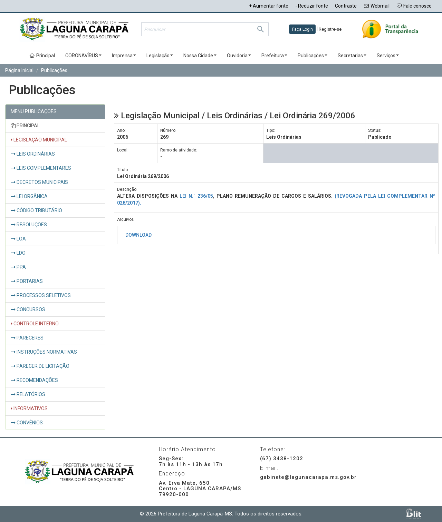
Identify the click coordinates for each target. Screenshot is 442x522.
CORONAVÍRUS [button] (83, 55)
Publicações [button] (312, 55)
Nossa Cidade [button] (200, 55)
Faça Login (302, 29)
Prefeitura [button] (274, 55)
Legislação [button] (159, 55)
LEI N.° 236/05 (196, 196)
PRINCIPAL (25, 125)
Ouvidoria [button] (239, 55)
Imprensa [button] (124, 55)
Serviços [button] (388, 55)
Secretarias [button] (352, 55)
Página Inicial (19, 70)
